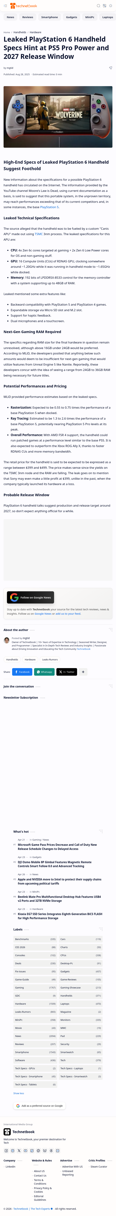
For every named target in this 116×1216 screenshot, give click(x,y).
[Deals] (35, 963)
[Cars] (81, 939)
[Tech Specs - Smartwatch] (81, 1076)
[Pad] (81, 1036)
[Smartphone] (49, 17)
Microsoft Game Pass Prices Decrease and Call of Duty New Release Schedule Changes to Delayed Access (57, 847)
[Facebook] (6, 1150)
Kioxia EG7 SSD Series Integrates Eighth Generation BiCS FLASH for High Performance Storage (60, 916)
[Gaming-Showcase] (81, 987)
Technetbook (83, 649)
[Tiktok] (32, 1150)
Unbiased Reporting (68, 1172)
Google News (43, 613)
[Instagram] (12, 1150)
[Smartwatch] (81, 1052)
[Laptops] (81, 1003)
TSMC (39, 234)
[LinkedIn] (57, 1150)
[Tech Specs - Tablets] (35, 1084)
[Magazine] (81, 1012)
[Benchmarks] (35, 939)
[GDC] (35, 995)
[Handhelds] (12, 659)
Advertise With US (72, 1166)
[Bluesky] (44, 1150)
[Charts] (81, 947)
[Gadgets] (71, 17)
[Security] (81, 1044)
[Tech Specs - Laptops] (81, 1068)
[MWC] (81, 1028)
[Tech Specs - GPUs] (35, 1068)
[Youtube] (25, 1150)
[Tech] (81, 1060)
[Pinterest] (38, 1150)
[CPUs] (81, 955)
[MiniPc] (89, 17)
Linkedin (10, 1166)
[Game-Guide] (35, 979)
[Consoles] (35, 955)
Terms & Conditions (40, 1181)
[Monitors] (81, 1020)
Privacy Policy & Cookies (43, 1189)
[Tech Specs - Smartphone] (35, 1076)
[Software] (35, 1060)
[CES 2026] (35, 947)
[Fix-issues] (35, 971)
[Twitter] (19, 1150)
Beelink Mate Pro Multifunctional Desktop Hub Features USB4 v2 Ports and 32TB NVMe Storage (59, 899)
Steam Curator (99, 1166)
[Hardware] (30, 659)
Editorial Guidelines (40, 1197)
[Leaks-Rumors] (50, 659)
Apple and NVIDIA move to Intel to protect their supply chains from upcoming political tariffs (59, 881)
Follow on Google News (30, 597)
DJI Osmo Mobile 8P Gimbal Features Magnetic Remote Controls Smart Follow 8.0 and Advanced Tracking (55, 864)
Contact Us (40, 1175)
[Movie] (35, 1028)
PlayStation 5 (49, 207)
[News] (10, 17)
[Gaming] (37, 839)
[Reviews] (27, 17)
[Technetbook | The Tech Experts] (23, 5)
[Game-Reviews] (81, 979)
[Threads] (51, 1150)
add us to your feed (68, 613)
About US (39, 1171)
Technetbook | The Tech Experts (33, 1208)
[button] (5, 5)
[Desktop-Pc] (81, 963)
